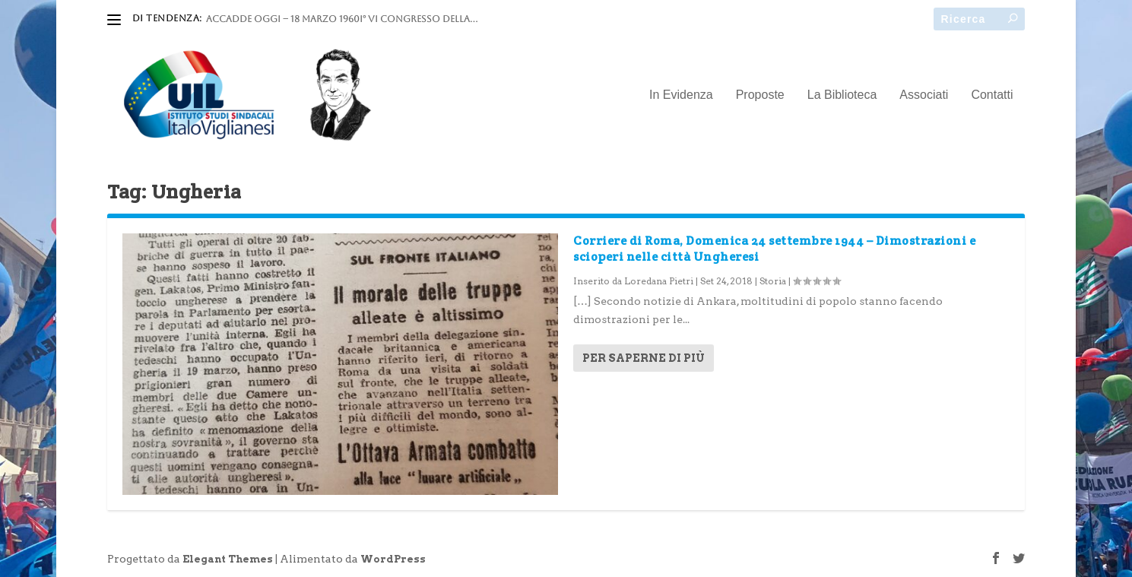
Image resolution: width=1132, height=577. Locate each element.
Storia (772, 281)
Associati (923, 95)
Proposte (760, 95)
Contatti (992, 95)
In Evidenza (681, 95)
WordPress (393, 559)
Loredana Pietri (658, 281)
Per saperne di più (643, 358)
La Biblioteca (842, 95)
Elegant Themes (227, 559)
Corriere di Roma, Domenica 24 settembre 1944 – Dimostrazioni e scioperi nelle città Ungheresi (774, 249)
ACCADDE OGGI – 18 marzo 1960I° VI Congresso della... (341, 19)
